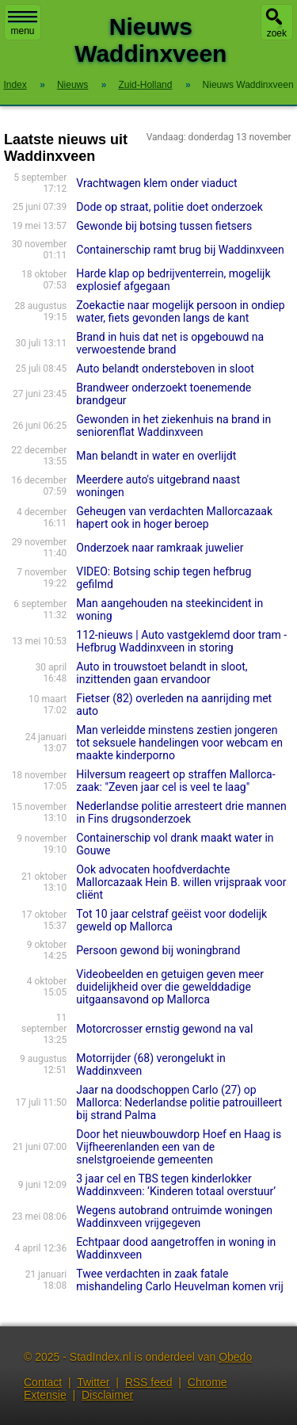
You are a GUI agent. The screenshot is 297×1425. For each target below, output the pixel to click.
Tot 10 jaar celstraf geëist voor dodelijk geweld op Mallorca (171, 920)
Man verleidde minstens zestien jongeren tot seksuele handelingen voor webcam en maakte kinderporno (179, 743)
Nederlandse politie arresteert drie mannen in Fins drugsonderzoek (181, 812)
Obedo (235, 1357)
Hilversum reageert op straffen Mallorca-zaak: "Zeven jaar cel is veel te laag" (175, 780)
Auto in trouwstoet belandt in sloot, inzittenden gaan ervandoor (161, 673)
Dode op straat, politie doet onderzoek (169, 207)
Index (14, 84)
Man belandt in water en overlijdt (156, 455)
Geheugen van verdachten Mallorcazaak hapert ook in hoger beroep (174, 517)
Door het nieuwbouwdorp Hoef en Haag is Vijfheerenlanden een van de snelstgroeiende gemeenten (178, 1147)
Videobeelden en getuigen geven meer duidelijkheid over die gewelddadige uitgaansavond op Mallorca (170, 987)
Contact (43, 1382)
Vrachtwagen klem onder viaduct (156, 183)
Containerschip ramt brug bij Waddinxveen (180, 249)
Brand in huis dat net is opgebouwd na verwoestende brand (170, 343)
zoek (277, 33)
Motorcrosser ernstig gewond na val (164, 1028)
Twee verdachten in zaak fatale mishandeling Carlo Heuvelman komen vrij (180, 1280)
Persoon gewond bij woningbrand (158, 950)
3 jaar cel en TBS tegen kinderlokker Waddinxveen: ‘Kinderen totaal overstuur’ (176, 1185)
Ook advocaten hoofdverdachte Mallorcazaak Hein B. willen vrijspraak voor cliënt (181, 882)
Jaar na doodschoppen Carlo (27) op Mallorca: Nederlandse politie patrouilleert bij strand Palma (179, 1102)
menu (22, 23)
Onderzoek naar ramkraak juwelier (159, 547)
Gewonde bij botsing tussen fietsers (164, 226)
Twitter (93, 1382)
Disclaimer (107, 1395)
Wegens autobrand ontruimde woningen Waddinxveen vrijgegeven (174, 1216)
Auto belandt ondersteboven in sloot (165, 368)
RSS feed (149, 1382)
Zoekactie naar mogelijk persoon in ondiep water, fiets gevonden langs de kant (180, 311)
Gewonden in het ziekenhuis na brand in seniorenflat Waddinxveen (173, 425)
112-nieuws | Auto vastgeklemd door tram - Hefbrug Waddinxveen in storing (181, 641)
